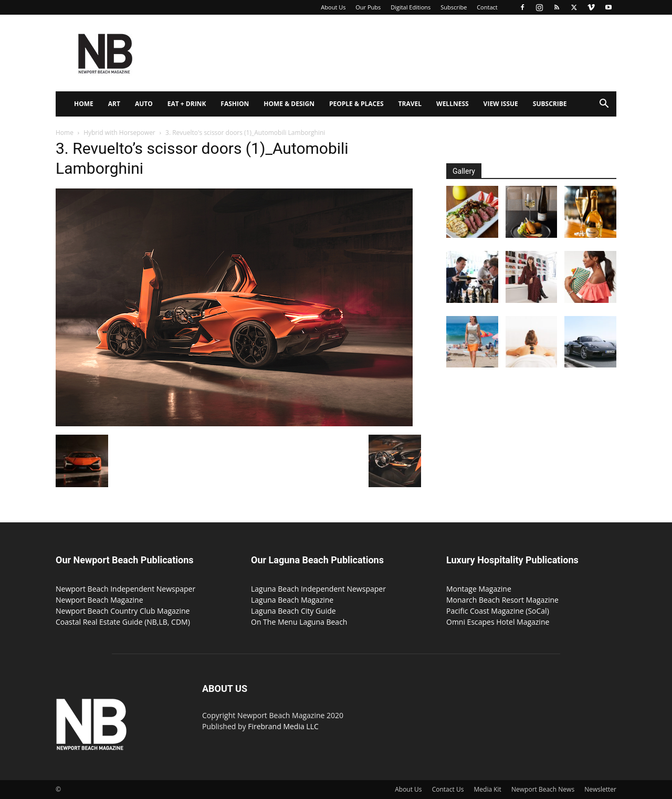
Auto (144, 103)
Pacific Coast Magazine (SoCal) (497, 611)
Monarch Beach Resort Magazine (502, 600)
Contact (487, 7)
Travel (410, 103)
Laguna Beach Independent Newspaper (318, 589)
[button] (603, 105)
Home (83, 103)
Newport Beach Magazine (99, 600)
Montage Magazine (478, 589)
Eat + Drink (186, 103)
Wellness (452, 103)
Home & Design (289, 103)
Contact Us (448, 789)
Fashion (234, 103)
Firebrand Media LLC (283, 726)
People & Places (356, 103)
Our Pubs (368, 7)
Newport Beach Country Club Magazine (123, 611)
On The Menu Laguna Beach (299, 622)
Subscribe (453, 7)
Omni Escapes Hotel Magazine (497, 622)
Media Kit (487, 789)
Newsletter (600, 789)
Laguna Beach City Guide (293, 611)
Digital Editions (410, 7)
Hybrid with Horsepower (119, 132)
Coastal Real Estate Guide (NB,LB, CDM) (123, 622)
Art (114, 103)
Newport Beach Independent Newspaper (125, 589)
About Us (333, 7)
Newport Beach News (542, 789)
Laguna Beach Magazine (292, 600)
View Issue (501, 103)
